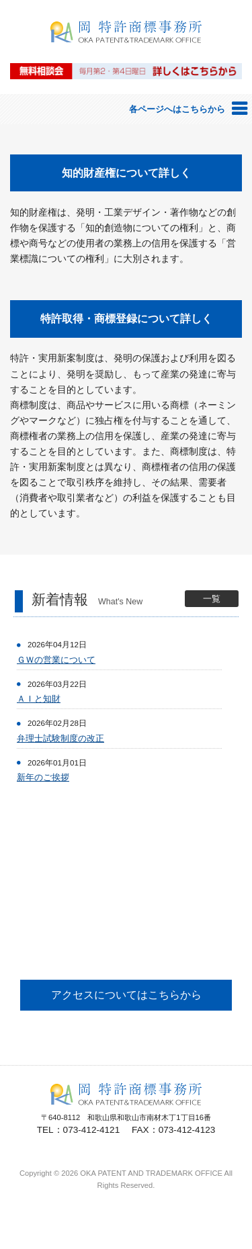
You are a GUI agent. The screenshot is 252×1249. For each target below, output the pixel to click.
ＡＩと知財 (38, 699)
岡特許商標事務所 (126, 51)
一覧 (211, 599)
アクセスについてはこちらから (126, 995)
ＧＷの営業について (56, 660)
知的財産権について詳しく (126, 173)
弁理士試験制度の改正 (60, 738)
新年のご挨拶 (43, 777)
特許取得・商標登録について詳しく (126, 318)
